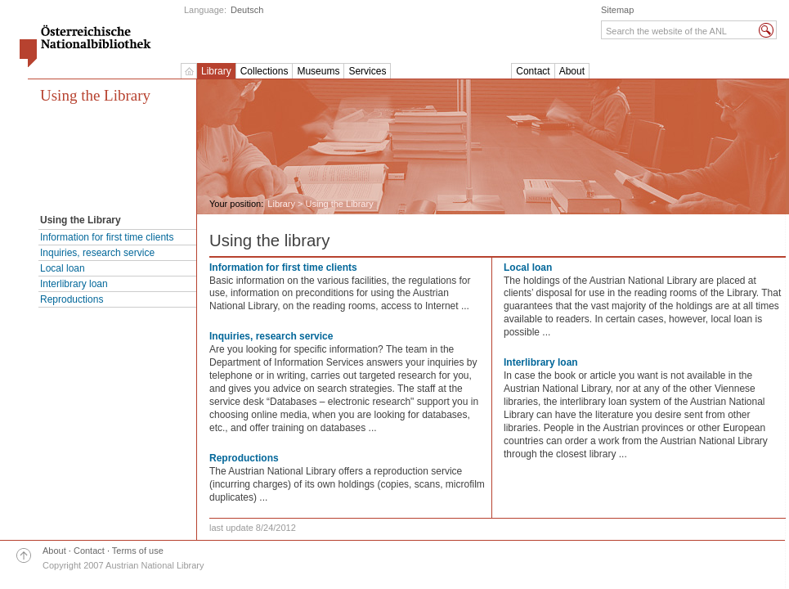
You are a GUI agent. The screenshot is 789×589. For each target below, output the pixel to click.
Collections (264, 71)
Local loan (62, 268)
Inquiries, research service (97, 253)
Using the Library (95, 95)
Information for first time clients (106, 237)
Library (216, 71)
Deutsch (247, 10)
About (572, 71)
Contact (532, 71)
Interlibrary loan (74, 284)
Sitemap (617, 10)
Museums (318, 71)
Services (367, 71)
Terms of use (138, 550)
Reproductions (71, 299)
